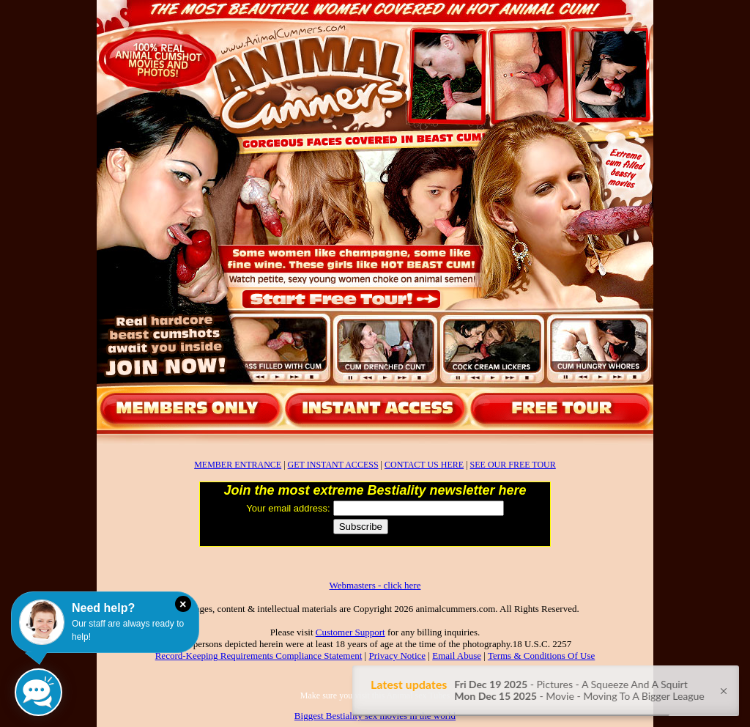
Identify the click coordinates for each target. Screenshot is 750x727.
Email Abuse (456, 655)
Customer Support (350, 632)
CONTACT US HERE (424, 465)
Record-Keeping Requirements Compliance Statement (259, 655)
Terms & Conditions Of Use (541, 655)
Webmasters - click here (375, 585)
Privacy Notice (397, 655)
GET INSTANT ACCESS (333, 465)
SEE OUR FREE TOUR (513, 465)
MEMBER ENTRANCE (237, 465)
